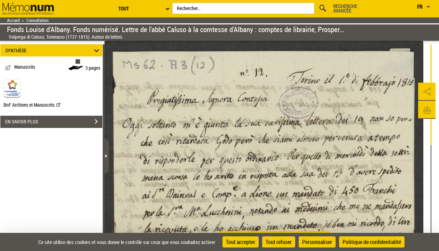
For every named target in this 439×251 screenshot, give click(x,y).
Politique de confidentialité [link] (372, 242)
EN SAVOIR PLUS (53, 122)
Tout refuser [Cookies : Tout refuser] (279, 242)
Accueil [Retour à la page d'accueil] (13, 20)
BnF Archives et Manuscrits (31, 104)
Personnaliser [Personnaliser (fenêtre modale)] (317, 242)
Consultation (37, 20)
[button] (427, 92)
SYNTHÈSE (53, 50)
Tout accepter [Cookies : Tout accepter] (240, 242)
